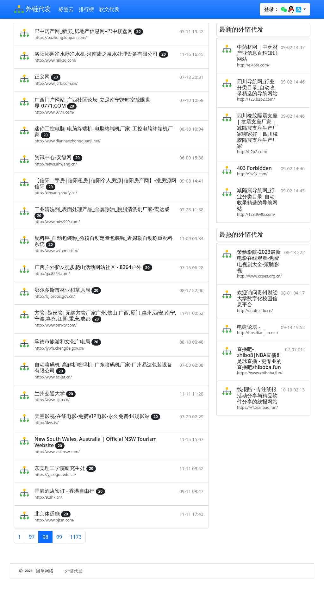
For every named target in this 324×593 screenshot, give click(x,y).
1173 (76, 537)
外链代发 (32, 9)
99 (59, 537)
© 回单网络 (37, 571)
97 (31, 537)
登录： (283, 9)
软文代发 (109, 9)
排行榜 (86, 9)
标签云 (66, 9)
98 (45, 537)
